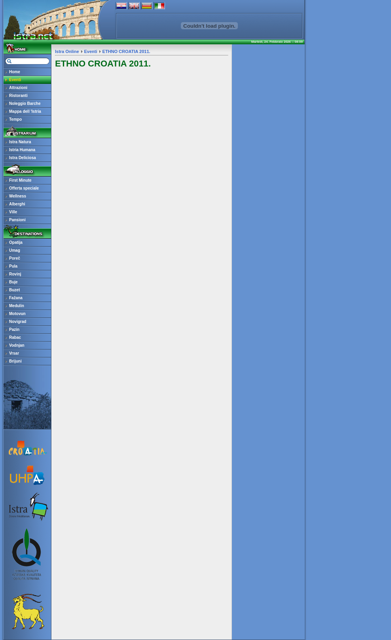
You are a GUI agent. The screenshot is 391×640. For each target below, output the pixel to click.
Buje (13, 282)
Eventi (15, 80)
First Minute (20, 180)
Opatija (16, 242)
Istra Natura (20, 142)
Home (14, 72)
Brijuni (15, 361)
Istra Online (67, 51)
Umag (14, 250)
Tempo (15, 119)
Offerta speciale (24, 188)
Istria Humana (22, 150)
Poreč (14, 258)
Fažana (16, 298)
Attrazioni (18, 87)
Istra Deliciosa (22, 158)
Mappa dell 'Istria (25, 111)
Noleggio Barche (24, 103)
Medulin (16, 306)
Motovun (17, 313)
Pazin (14, 329)
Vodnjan (17, 345)
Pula (13, 266)
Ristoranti (18, 95)
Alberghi (17, 204)
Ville (13, 212)
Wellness (17, 196)
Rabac (15, 337)
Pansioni (17, 220)
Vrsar (14, 353)
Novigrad (17, 321)
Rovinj (15, 274)
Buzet (14, 290)
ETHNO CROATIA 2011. (126, 51)
